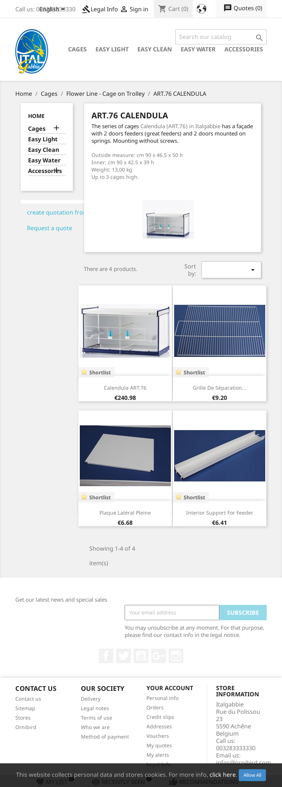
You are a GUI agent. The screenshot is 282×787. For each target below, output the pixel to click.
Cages (77, 49)
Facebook (106, 656)
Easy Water (198, 49)
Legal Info (100, 9)
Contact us (28, 698)
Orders (155, 707)
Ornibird (25, 727)
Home (36, 115)
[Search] (221, 36)
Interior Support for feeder (219, 512)
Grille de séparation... (219, 387)
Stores (23, 717)
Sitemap (25, 708)
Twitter (123, 656)
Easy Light (112, 49)
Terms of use (96, 717)
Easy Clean (154, 49)
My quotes (159, 745)
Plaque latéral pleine (125, 512)
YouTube (141, 656)
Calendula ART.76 (125, 387)
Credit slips (160, 716)
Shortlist (100, 372)
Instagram (176, 656)
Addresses (159, 726)
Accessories (243, 49)
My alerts (157, 754)
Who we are (95, 727)
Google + (158, 656)
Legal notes (95, 708)
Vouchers (157, 735)
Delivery (91, 698)
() (242, 8)
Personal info (162, 697)
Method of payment (105, 736)
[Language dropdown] (53, 9)
